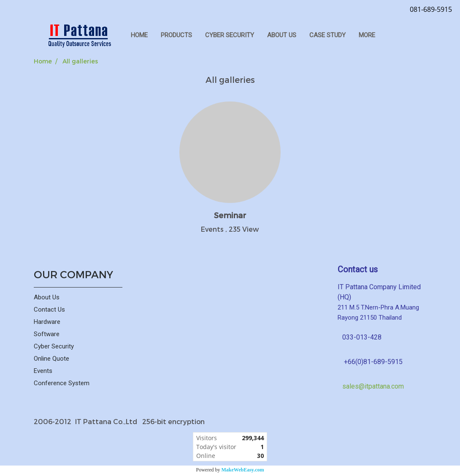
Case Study (327, 35)
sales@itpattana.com (373, 386)
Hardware (47, 322)
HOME (139, 35)
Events (43, 371)
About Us (47, 297)
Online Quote (51, 358)
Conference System (61, 383)
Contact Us (49, 309)
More (367, 35)
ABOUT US (281, 35)
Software (47, 334)
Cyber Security (54, 346)
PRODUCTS (176, 35)
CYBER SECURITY (229, 35)
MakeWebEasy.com (243, 470)
